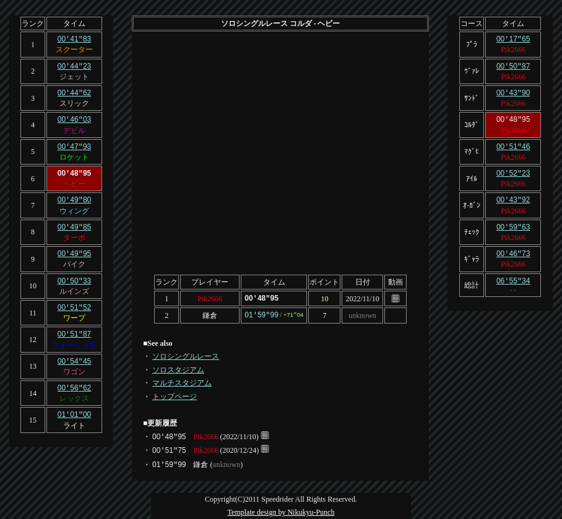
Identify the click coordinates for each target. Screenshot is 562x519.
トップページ (174, 395)
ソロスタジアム (178, 368)
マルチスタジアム (182, 381)
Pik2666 (209, 298)
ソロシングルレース (185, 355)
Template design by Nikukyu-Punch (281, 511)
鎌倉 (209, 314)
